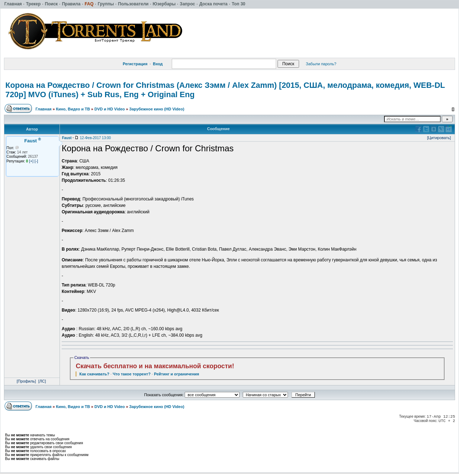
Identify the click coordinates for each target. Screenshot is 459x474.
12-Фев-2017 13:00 (95, 138)
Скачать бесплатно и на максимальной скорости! (155, 366)
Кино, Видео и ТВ (73, 109)
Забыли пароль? (321, 64)
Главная (44, 109)
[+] (31, 161)
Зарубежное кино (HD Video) (156, 109)
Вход (157, 64)
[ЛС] (42, 381)
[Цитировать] (439, 138)
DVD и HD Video (109, 109)
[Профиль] (26, 381)
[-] (36, 161)
